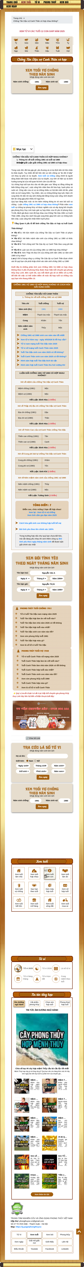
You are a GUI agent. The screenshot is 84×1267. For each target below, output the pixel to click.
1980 (60, 309)
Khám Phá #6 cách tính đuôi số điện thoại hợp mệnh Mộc (35, 1175)
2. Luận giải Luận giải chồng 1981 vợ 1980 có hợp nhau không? (42, 163)
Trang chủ (12, 2)
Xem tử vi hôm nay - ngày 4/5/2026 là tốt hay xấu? (43, 339)
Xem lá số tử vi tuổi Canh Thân (35, 687)
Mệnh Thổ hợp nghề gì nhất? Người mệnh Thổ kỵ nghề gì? (62, 1099)
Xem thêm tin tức (42, 1194)
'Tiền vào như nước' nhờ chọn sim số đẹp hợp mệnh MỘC (62, 1175)
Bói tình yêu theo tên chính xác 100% (36, 529)
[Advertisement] (42, 119)
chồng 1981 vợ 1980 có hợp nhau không (40, 204)
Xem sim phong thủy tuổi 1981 (34, 636)
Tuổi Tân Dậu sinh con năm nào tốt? (36, 632)
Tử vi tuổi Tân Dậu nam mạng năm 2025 (38, 614)
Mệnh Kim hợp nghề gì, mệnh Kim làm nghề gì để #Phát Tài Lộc (35, 1080)
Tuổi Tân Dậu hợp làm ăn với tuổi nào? (38, 618)
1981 (43, 309)
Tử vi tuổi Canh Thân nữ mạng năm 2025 (40, 656)
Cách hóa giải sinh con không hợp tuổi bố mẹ (40, 523)
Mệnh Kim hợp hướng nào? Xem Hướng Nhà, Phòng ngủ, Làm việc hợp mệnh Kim (35, 1137)
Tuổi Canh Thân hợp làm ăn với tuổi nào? (40, 661)
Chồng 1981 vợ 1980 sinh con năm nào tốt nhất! (43, 335)
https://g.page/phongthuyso (28, 1227)
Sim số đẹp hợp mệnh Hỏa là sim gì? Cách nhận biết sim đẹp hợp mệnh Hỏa (35, 1156)
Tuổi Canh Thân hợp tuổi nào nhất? (37, 670)
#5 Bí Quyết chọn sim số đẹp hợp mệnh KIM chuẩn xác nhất (62, 1137)
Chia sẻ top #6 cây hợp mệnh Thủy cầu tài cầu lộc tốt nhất (42, 1068)
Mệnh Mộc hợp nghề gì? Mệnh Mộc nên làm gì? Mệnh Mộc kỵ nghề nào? (35, 1118)
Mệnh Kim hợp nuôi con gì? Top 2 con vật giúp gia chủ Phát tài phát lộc (62, 1118)
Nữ (37, 761)
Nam (29, 761)
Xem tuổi (26, 2)
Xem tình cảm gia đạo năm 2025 (42, 515)
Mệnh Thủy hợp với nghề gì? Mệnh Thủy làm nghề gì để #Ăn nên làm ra (62, 1080)
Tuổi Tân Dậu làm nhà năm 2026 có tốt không (41, 623)
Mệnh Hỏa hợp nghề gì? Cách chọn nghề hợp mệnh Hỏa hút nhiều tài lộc (35, 1099)
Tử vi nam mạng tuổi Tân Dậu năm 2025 (39, 344)
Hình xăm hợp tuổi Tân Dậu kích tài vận (39, 361)
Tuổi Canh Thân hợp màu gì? (34, 683)
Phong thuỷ (49, 2)
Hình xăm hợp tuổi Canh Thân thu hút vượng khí (43, 365)
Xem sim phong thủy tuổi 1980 (35, 679)
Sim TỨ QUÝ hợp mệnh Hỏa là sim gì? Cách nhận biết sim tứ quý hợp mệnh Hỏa (62, 1156)
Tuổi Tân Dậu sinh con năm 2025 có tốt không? (42, 352)
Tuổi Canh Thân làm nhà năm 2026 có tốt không (43, 665)
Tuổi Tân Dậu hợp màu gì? (32, 640)
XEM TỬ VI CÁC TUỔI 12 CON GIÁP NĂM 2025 (42, 31)
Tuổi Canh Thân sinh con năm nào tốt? (39, 674)
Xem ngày (11, 6)
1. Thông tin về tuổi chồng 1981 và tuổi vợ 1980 (38, 160)
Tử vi (37, 2)
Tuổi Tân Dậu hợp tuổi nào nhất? (35, 627)
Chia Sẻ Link (34, 738)
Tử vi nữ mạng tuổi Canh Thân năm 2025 (39, 348)
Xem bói (64, 2)
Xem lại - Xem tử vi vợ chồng (42, 512)
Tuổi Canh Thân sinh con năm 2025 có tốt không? (44, 356)
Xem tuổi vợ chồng (46, 176)
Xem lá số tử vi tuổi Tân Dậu (33, 645)
